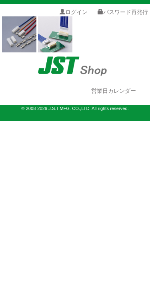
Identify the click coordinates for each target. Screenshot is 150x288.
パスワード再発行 (123, 12)
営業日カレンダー (113, 91)
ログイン (74, 12)
